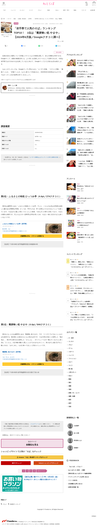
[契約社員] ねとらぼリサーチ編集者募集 (79, 473)
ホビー (70, 362)
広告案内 (17, 524)
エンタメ (22, 10)
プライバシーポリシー (34, 524)
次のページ (41, 471)
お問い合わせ (24, 524)
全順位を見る (32, 445)
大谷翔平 (76, 425)
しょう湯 (61, 41)
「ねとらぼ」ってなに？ (74, 466)
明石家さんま (78, 440)
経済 (70, 403)
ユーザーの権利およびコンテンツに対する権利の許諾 (44, 157)
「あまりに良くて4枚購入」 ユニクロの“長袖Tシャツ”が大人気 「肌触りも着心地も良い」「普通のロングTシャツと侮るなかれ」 (86, 110)
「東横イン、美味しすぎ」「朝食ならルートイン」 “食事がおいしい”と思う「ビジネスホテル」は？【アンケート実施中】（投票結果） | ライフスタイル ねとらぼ (82, 267)
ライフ (70, 365)
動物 (75, 10)
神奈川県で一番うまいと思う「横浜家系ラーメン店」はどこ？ (85, 237)
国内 (70, 382)
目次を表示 (58, 52)
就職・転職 (72, 396)
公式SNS (12, 524)
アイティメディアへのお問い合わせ (78, 477)
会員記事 (92, 10)
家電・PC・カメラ (74, 393)
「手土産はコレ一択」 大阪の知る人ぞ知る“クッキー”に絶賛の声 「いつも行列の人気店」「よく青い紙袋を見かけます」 (85, 132)
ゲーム (70, 348)
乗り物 (70, 369)
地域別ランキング (15, 504)
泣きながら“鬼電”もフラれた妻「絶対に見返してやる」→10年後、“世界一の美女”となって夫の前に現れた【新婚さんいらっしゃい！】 (85, 65)
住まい (57, 10)
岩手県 (16, 23)
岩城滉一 (76, 448)
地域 (48, 10)
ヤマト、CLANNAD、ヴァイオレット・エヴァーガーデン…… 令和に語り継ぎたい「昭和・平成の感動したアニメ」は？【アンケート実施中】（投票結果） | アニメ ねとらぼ (82, 293)
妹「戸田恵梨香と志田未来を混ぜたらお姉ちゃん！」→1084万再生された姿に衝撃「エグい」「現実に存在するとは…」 (85, 99)
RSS (42, 524)
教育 (70, 399)
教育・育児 (66, 10)
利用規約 (94, 516)
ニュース (13, 10)
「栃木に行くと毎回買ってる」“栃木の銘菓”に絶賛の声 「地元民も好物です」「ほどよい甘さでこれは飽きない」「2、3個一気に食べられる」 (86, 155)
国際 (70, 386)
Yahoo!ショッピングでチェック (48, 463)
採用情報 (52, 524)
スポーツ (71, 351)
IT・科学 (71, 338)
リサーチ (83, 10)
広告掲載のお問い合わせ (74, 484)
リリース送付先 (72, 480)
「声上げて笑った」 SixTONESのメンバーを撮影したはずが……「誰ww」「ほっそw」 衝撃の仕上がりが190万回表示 (85, 76)
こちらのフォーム (35, 424)
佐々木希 (76, 433)
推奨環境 (57, 524)
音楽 (70, 406)
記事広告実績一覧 (73, 487)
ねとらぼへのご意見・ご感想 (76, 470)
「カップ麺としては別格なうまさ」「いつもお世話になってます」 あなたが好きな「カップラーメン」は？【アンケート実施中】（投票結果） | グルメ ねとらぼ (82, 319)
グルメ (39, 10)
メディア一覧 (5, 524)
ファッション (72, 358)
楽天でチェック (17, 463)
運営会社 (46, 524)
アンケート (71, 179)
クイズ (31, 10)
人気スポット (72, 372)
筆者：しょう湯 (12, 85)
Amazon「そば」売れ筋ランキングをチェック (33, 457)
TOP (4, 10)
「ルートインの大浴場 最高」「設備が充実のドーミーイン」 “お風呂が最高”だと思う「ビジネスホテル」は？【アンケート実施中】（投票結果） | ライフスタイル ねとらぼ (82, 280)
